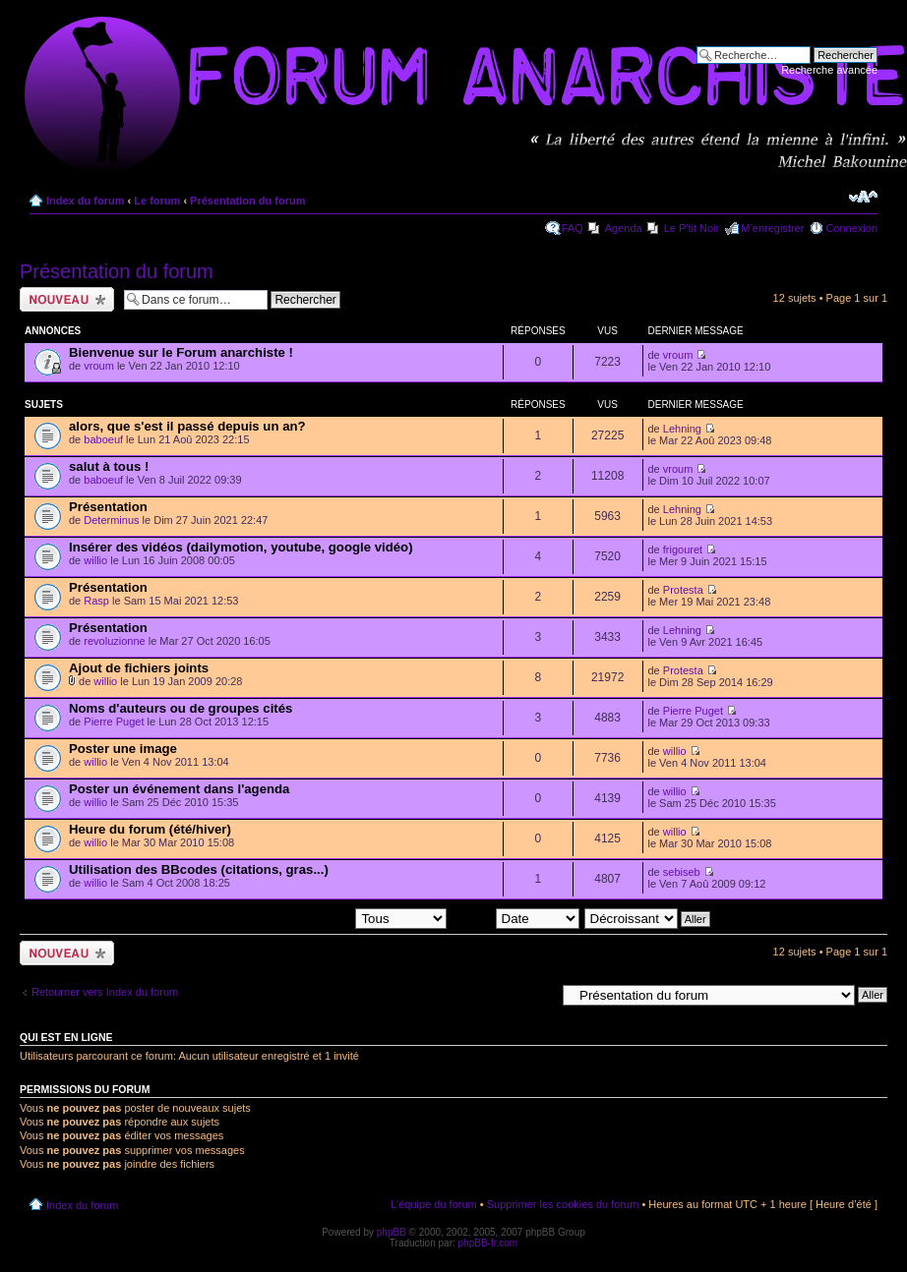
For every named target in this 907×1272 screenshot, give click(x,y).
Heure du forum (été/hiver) (150, 829)
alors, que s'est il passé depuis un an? (187, 426)
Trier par (515, 918)
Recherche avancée (829, 70)
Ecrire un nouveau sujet (67, 299)
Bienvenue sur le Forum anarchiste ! (181, 352)
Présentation (108, 506)
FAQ (572, 228)
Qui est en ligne (66, 1037)
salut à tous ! (109, 466)
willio (95, 560)
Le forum (157, 200)
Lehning (682, 428)
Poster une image (123, 748)
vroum (99, 366)
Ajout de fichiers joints (139, 668)
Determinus (111, 520)
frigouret (682, 549)
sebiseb (681, 872)
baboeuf (103, 439)
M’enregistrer (772, 228)
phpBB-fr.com (488, 1243)
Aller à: (538, 994)
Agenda (623, 228)
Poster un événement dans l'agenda (179, 788)
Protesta (683, 590)
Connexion (851, 228)
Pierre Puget (114, 721)
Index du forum (85, 200)
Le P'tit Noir (692, 228)
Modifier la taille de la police (863, 196)
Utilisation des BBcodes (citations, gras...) (199, 869)
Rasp (96, 601)
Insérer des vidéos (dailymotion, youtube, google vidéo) (241, 547)
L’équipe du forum (433, 1204)
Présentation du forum (247, 200)
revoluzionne (114, 641)
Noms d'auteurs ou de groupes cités (180, 708)
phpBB (391, 1232)
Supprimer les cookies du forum (563, 1204)
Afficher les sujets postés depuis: (321, 918)
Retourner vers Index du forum (104, 992)
